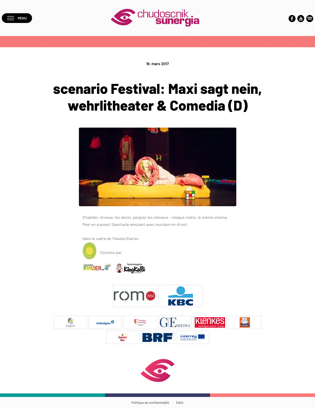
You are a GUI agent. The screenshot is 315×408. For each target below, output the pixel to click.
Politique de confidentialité (150, 402)
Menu (17, 18)
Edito (179, 402)
